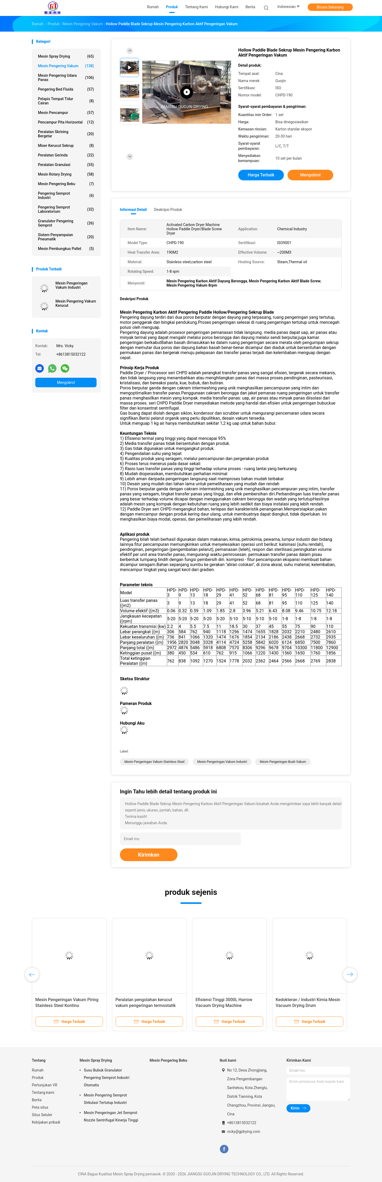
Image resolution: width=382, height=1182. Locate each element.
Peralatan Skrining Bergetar (66, 134)
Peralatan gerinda (66, 155)
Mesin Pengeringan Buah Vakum (283, 762)
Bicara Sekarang (330, 7)
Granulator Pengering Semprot (66, 223)
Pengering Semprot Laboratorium (66, 209)
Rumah (38, 1070)
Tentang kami (43, 1092)
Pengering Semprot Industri (66, 195)
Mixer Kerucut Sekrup (66, 145)
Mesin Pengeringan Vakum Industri (71, 285)
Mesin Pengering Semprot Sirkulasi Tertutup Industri (105, 1099)
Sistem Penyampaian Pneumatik (66, 237)
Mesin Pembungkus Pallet (66, 248)
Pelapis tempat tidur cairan (66, 101)
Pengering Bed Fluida (66, 89)
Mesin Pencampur (66, 112)
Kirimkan (148, 855)
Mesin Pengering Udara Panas (66, 77)
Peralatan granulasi (66, 164)
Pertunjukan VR (44, 1085)
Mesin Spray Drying (66, 56)
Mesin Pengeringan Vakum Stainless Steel (154, 762)
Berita (37, 1100)
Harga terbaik (261, 174)
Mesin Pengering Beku (66, 183)
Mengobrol (66, 382)
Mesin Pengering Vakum (66, 66)
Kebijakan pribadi (46, 1122)
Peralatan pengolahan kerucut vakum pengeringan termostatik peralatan (145, 1005)
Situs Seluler (42, 1115)
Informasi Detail (133, 209)
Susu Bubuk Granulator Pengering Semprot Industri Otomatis (106, 1077)
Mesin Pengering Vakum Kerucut (75, 303)
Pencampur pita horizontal (66, 122)
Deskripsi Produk (168, 209)
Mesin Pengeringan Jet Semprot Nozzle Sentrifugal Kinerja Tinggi (111, 1116)
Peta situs (40, 1107)
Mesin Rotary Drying (66, 174)
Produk (38, 1077)
